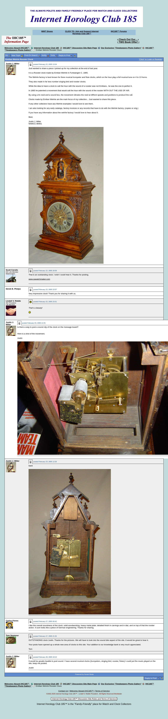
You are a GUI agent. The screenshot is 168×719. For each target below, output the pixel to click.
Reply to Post (150, 678)
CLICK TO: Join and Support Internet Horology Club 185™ (82, 32)
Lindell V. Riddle (13, 301)
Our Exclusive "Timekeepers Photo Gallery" (121, 48)
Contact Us (63, 691)
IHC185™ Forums (119, 31)
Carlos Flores (12, 621)
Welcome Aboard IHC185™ (17, 48)
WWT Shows (47, 31)
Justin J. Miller (12, 64)
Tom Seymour (12, 635)
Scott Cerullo (12, 270)
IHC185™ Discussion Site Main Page (80, 48)
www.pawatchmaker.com (39, 279)
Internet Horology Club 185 (46, 48)
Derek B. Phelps (13, 289)
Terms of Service (102, 691)
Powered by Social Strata (84, 674)
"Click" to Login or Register (150, 59)
